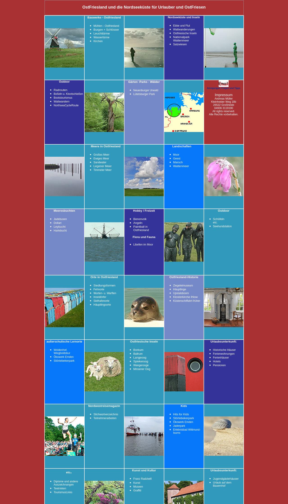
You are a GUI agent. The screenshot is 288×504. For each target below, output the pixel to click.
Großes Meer (102, 154)
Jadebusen (60, 219)
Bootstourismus (63, 97)
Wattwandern (62, 101)
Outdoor (64, 81)
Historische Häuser (224, 350)
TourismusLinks (63, 492)
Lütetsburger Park (144, 94)
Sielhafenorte (102, 300)
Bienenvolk (140, 219)
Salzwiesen (180, 44)
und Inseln (193, 17)
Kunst (136, 482)
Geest (176, 158)
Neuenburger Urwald (145, 90)
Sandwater (100, 162)
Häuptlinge (179, 289)
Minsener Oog (141, 369)
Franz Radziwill (142, 478)
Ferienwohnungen (224, 353)
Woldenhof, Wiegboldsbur (62, 351)
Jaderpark (179, 425)
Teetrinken (60, 488)
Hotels (217, 361)
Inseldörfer (100, 297)
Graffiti (137, 490)
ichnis (114, 414)
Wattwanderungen (184, 29)
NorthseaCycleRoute (66, 105)
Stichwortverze (102, 414)
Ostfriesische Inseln (185, 33)
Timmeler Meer (103, 170)
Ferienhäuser (221, 357)
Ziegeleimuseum (183, 285)
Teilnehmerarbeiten (105, 418)
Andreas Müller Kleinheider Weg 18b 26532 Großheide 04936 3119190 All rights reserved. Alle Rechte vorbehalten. (223, 105)
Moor (176, 154)
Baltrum (138, 353)
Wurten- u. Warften (105, 293)
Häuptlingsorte (102, 304)
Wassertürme (102, 37)
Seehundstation (222, 226)
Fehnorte (99, 289)
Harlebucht (60, 230)
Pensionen (219, 365)
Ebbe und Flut (181, 25)
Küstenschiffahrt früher (186, 300)
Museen (138, 486)
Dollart (58, 223)
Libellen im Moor (143, 244)
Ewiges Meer (101, 158)
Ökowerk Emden (64, 357)
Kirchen (98, 41)
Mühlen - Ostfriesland (106, 25)
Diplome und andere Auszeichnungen (66, 483)
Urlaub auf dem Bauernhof (222, 484)
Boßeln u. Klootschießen (68, 93)
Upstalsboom (181, 293)
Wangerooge (141, 365)
